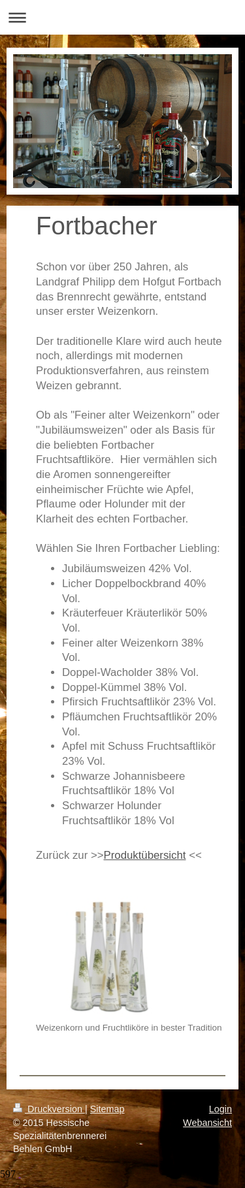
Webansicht (207, 1122)
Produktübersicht (145, 855)
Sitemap (107, 1109)
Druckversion (49, 1109)
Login (220, 1109)
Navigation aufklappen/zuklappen (122, 17)
